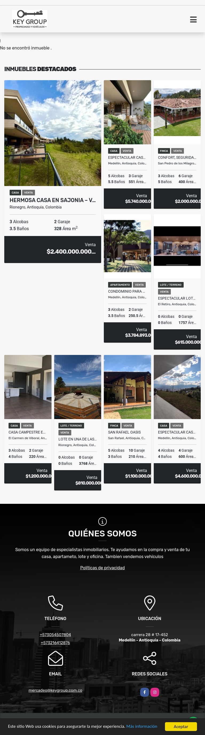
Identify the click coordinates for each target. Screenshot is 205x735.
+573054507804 (55, 634)
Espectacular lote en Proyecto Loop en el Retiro (177, 298)
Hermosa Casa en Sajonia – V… (53, 200)
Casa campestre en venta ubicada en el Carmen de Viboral (28, 432)
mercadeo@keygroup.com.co (55, 690)
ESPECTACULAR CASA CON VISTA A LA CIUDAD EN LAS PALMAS (177, 432)
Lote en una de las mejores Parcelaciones (77, 439)
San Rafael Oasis (124, 432)
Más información (142, 727)
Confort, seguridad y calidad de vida (177, 157)
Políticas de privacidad (102, 567)
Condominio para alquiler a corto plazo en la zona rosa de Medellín (127, 291)
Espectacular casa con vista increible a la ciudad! (127, 157)
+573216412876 (55, 642)
